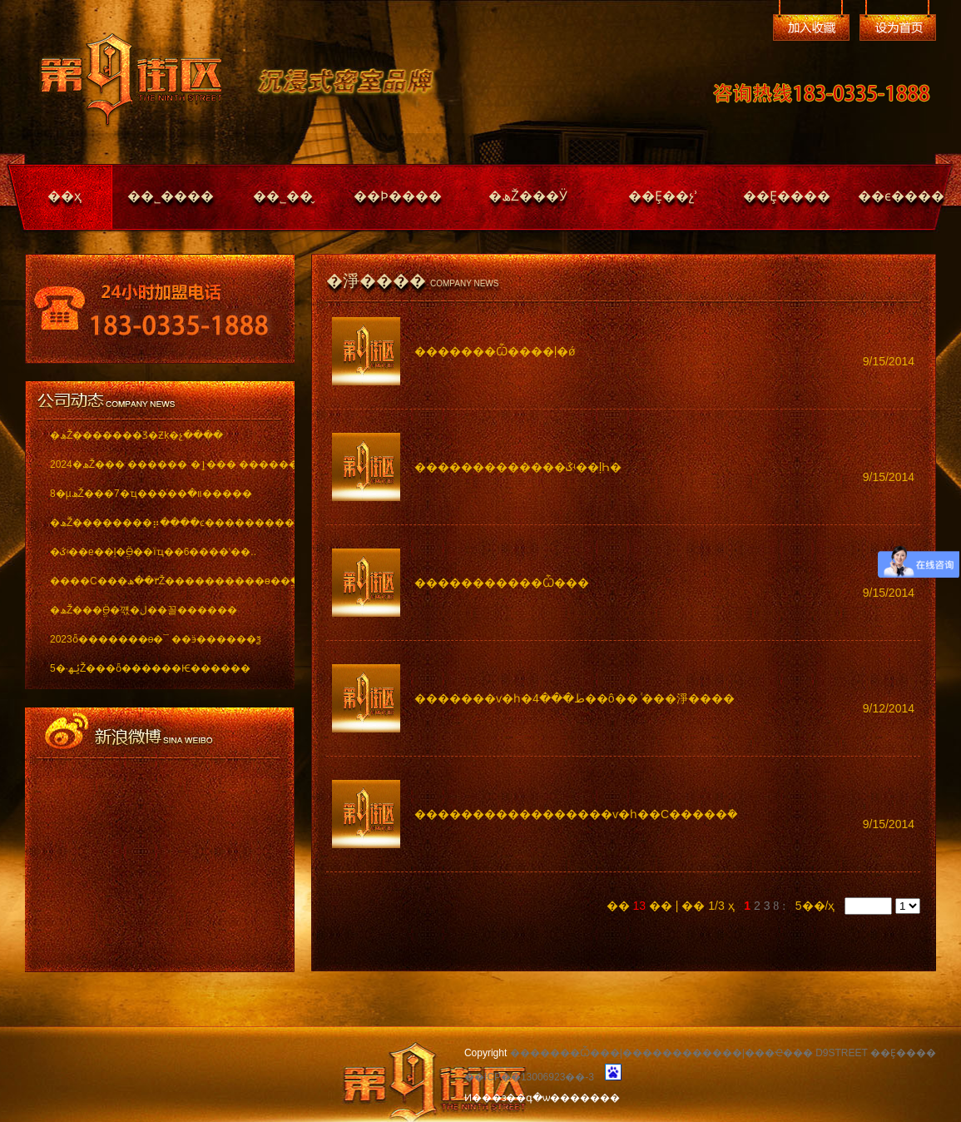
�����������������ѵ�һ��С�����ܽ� (576, 814)
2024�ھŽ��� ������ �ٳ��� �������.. (160, 464)
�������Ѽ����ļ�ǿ (495, 351)
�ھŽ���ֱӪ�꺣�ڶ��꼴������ (143, 610)
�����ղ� (811, 27)
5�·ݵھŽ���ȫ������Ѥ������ (150, 668)
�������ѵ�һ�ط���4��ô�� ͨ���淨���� (574, 698)
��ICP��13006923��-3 (529, 1077)
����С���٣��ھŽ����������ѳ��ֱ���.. (160, 581)
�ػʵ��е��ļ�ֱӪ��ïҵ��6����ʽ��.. (153, 552)
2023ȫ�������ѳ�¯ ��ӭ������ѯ (155, 639)
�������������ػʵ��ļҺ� (518, 467)
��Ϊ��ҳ (897, 27)
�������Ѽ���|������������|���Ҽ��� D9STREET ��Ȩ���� (723, 1053)
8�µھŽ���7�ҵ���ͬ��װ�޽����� (151, 493)
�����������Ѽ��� (501, 582)
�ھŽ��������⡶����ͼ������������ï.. (160, 523)
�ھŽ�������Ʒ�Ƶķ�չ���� (136, 435)
